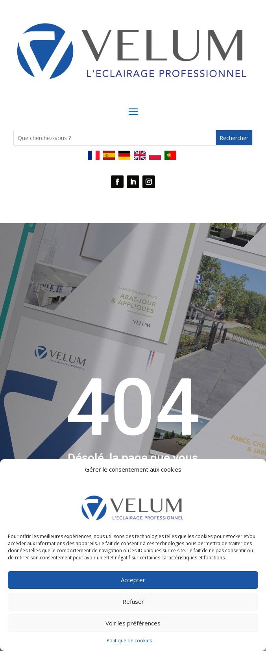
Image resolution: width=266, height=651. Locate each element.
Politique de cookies (129, 640)
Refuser (133, 601)
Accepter (133, 580)
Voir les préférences (133, 623)
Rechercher (234, 138)
